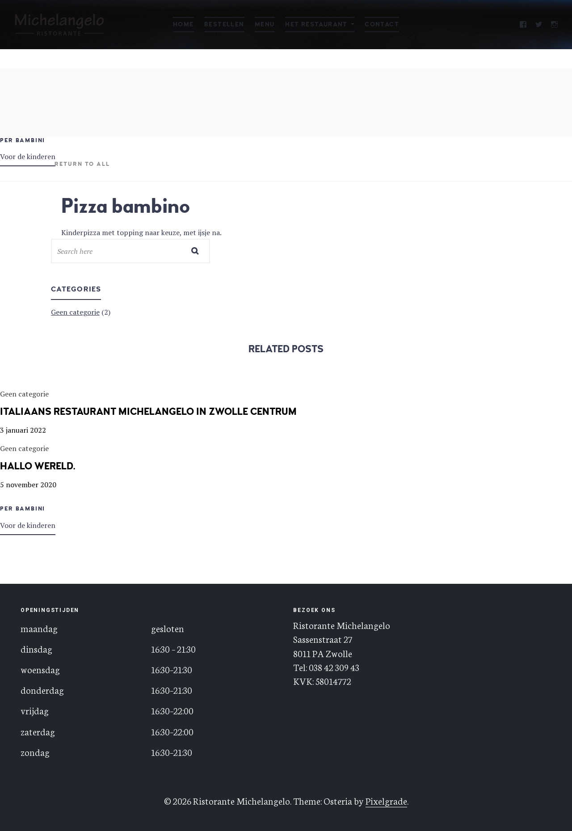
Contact (382, 24)
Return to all (82, 164)
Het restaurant (316, 24)
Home (183, 24)
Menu (265, 24)
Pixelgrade (386, 800)
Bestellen (224, 24)
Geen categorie (75, 312)
